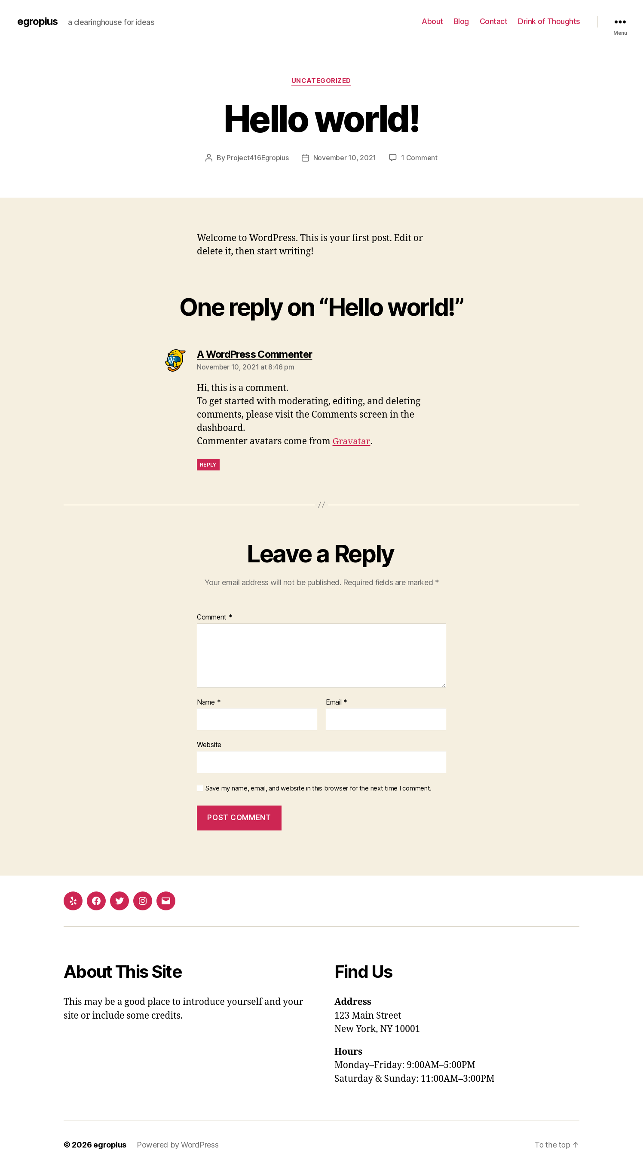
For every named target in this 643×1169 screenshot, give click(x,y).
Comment (215, 617)
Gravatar (351, 441)
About (432, 21)
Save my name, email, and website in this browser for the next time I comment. (318, 788)
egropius (37, 21)
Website (209, 744)
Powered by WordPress (178, 1144)
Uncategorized (321, 81)
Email (336, 702)
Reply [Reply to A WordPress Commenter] (208, 464)
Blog (461, 21)
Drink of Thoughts (549, 21)
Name (208, 702)
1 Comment (419, 157)
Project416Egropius (258, 157)
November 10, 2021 (344, 157)
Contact (494, 21)
